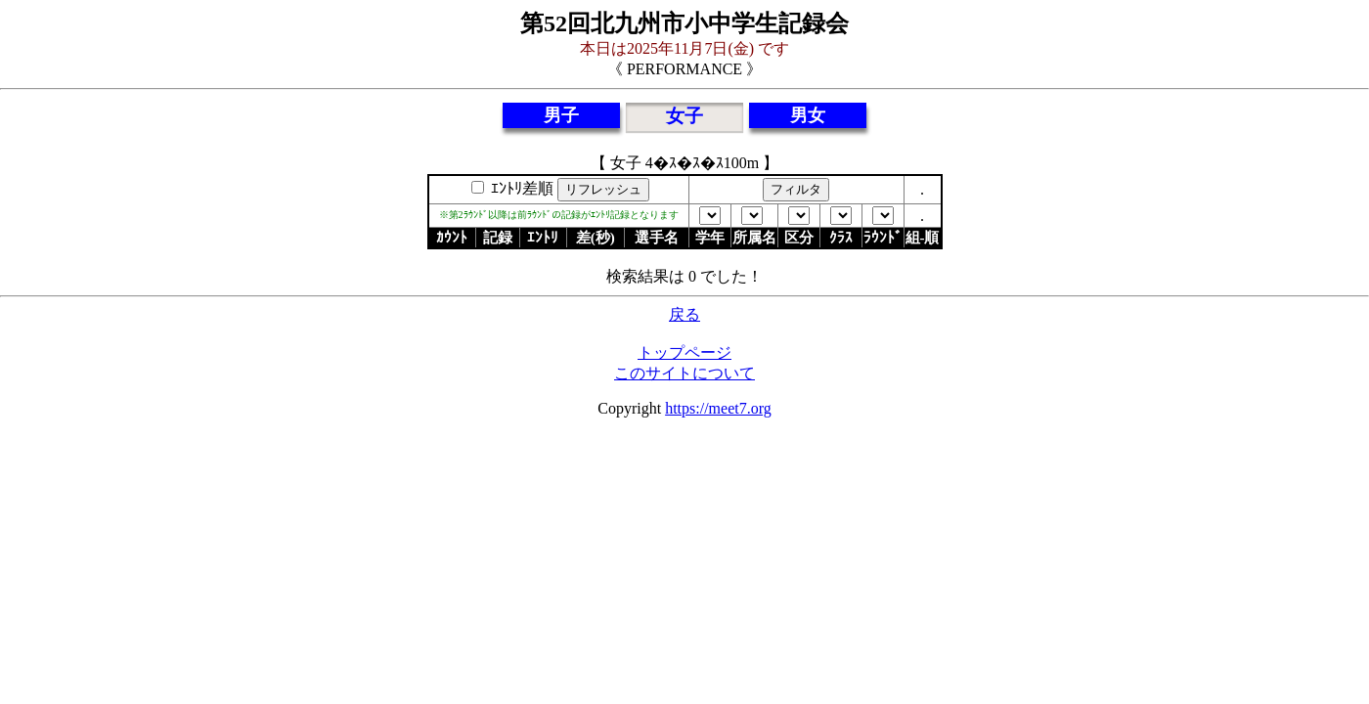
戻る (684, 314)
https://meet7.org (718, 408)
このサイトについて (684, 373)
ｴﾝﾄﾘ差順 (520, 188)
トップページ (684, 352)
